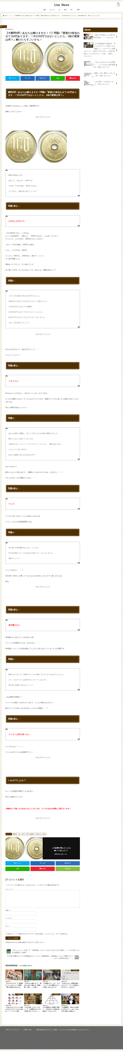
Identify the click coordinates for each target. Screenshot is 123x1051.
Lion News (61, 5)
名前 (7, 912)
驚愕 (78, 9)
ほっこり (52, 9)
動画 (44, 9)
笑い (72, 9)
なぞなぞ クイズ (13, 802)
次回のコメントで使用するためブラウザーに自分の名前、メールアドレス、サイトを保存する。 (38, 936)
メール (8, 920)
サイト (7, 928)
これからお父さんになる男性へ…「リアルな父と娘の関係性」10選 (99, 59)
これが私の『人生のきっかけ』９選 (100, 77)
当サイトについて (10, 1031)
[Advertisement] (42, 122)
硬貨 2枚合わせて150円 (39, 834)
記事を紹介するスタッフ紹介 (38, 1031)
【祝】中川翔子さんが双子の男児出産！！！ (100, 36)
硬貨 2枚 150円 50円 (22, 834)
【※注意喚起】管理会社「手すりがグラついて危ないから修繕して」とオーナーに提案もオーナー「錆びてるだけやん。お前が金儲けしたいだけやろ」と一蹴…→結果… (100, 47)
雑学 (65, 9)
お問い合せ (23, 1031)
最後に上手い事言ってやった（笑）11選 (99, 69)
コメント (9, 891)
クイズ (9, 834)
